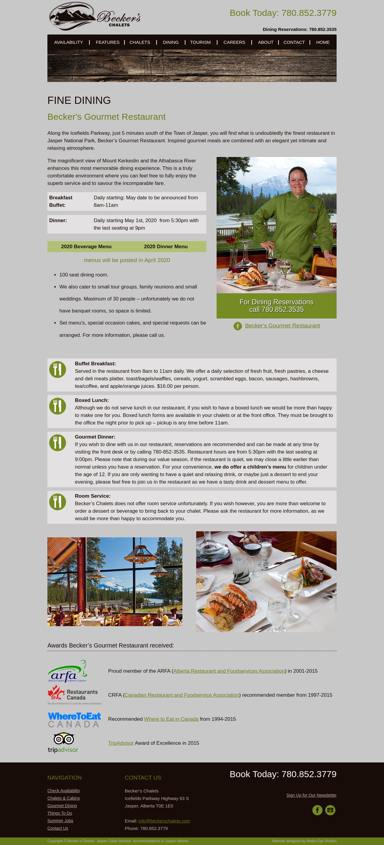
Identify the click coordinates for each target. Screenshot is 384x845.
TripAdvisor (121, 743)
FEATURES (107, 42)
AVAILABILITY (68, 42)
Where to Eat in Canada (171, 719)
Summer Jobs (60, 820)
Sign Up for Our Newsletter (311, 795)
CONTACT (294, 42)
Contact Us (57, 828)
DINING (171, 42)
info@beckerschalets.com (164, 820)
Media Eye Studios (322, 841)
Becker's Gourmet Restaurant (282, 325)
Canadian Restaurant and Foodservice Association (181, 695)
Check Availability (63, 790)
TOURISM (200, 42)
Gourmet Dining (62, 805)
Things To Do (59, 813)
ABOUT (266, 42)
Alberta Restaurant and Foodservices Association (229, 671)
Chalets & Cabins (63, 798)
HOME (323, 42)
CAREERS (234, 42)
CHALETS (140, 42)
